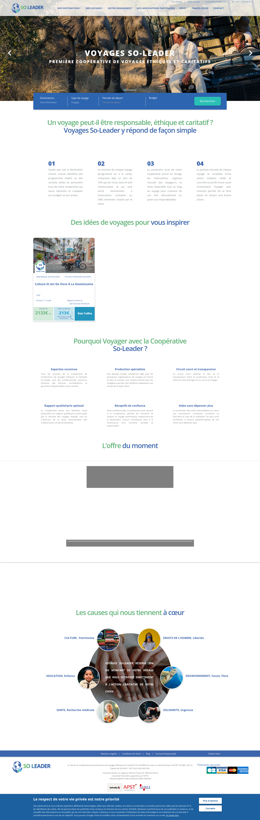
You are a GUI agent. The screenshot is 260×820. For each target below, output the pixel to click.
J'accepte (210, 808)
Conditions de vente (131, 753)
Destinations (47, 98)
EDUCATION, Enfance (60, 675)
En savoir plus (172, 815)
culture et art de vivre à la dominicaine (64, 284)
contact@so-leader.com (216, 1)
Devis (182, 8)
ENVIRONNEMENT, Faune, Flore (207, 675)
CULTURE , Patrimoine (79, 638)
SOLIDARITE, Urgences (178, 710)
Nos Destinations (68, 8)
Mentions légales (109, 753)
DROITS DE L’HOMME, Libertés (183, 638)
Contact (218, 8)
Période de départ (112, 98)
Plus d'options (210, 800)
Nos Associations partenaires (156, 8)
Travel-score (200, 8)
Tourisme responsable (165, 753)
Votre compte (193, 1)
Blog (148, 753)
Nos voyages (94, 8)
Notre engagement (120, 8)
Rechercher (207, 101)
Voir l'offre (84, 313)
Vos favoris (177, 1)
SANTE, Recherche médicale (75, 710)
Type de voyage (80, 98)
